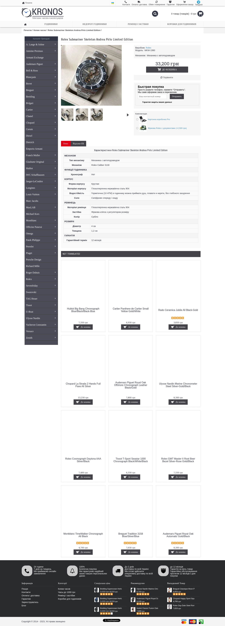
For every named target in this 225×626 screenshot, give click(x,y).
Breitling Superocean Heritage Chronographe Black (111, 608)
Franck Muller (41, 155)
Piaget (41, 253)
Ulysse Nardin (41, 318)
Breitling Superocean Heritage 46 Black (111, 589)
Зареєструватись (30, 602)
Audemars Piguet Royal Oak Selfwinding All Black (147, 599)
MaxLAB (41, 207)
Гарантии (26, 599)
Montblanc (41, 220)
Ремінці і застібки (66, 595)
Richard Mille (33, 266)
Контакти (26, 592)
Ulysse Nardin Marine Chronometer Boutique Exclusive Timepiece (147, 589)
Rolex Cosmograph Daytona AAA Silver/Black (83, 460)
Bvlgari (41, 103)
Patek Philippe (41, 240)
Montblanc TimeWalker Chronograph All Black (83, 535)
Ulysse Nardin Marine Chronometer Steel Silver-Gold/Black (178, 385)
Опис (65, 143)
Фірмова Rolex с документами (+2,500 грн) (167, 128)
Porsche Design (33, 259)
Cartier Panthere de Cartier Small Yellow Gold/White (131, 310)
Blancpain (41, 77)
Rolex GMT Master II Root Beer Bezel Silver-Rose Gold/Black (178, 460)
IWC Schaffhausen (41, 175)
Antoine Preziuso (41, 51)
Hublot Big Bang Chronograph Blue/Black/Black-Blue (83, 310)
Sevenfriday (41, 285)
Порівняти (168, 77)
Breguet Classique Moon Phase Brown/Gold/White (184, 589)
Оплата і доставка (31, 595)
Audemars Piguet (41, 64)
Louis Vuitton (41, 194)
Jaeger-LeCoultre (41, 181)
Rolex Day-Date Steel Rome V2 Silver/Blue (184, 605)
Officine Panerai (41, 227)
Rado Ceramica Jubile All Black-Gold (178, 310)
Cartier (41, 109)
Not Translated (71, 253)
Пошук (25, 589)
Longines (41, 188)
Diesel (41, 135)
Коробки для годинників (69, 599)
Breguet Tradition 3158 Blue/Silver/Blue (130, 535)
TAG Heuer (41, 298)
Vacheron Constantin (41, 324)
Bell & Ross (41, 70)
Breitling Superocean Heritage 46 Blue (111, 599)
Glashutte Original (41, 162)
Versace (41, 331)
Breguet (41, 90)
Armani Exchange (35, 57)
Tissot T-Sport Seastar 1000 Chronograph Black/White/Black (130, 460)
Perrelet (41, 246)
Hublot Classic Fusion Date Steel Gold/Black (147, 608)
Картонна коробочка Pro (159, 119)
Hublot (41, 168)
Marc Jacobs (32, 201)
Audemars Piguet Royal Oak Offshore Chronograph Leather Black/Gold (130, 385)
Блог (24, 605)
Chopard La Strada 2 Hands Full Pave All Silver (83, 385)
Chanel (41, 116)
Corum (41, 129)
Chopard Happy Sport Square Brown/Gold (184, 599)
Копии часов (64, 589)
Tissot (41, 305)
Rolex (41, 279)
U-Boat (41, 311)
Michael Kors (32, 214)
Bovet (41, 83)
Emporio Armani (34, 148)
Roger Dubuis (41, 272)
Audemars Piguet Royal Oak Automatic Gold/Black (178, 535)
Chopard (41, 122)
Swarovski (31, 292)
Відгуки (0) (78, 143)
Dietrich (30, 142)
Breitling (41, 96)
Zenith (41, 337)
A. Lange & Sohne (41, 44)
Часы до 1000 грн (66, 592)
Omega (41, 233)
